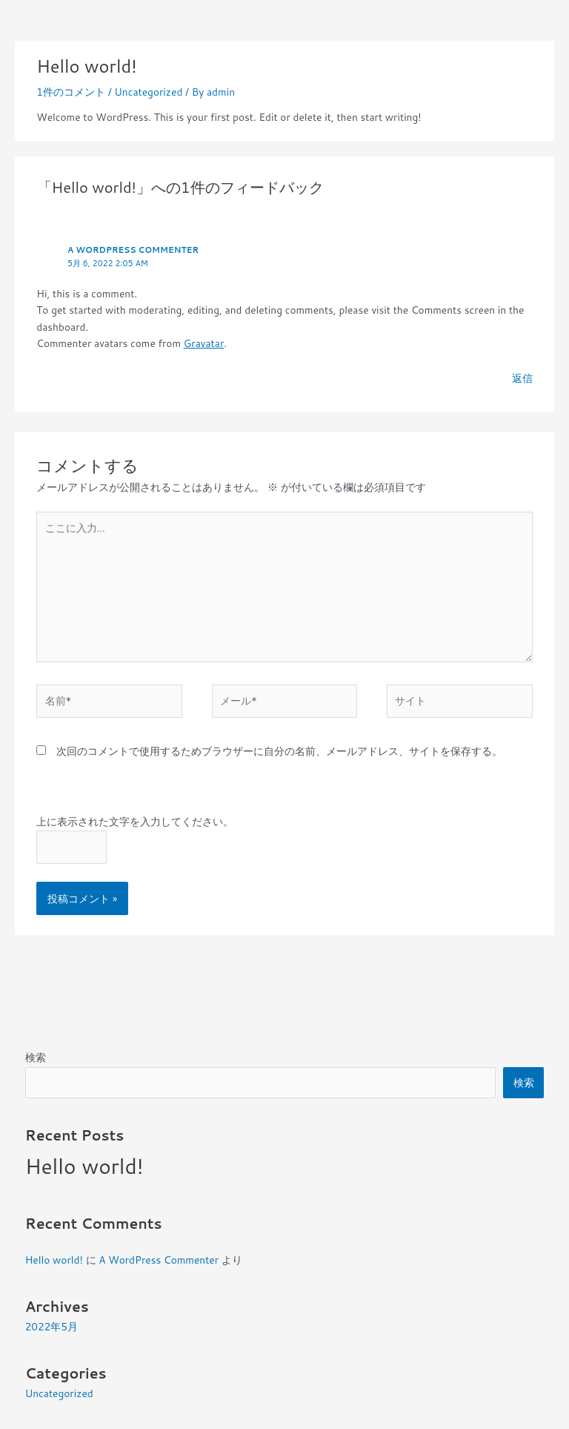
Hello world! (84, 1166)
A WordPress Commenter (133, 250)
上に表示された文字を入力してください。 (134, 821)
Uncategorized (148, 92)
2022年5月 (51, 1326)
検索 (35, 1057)
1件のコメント (70, 92)
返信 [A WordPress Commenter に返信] (522, 378)
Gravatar (204, 343)
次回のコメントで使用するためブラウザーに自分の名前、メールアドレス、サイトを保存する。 (279, 751)
